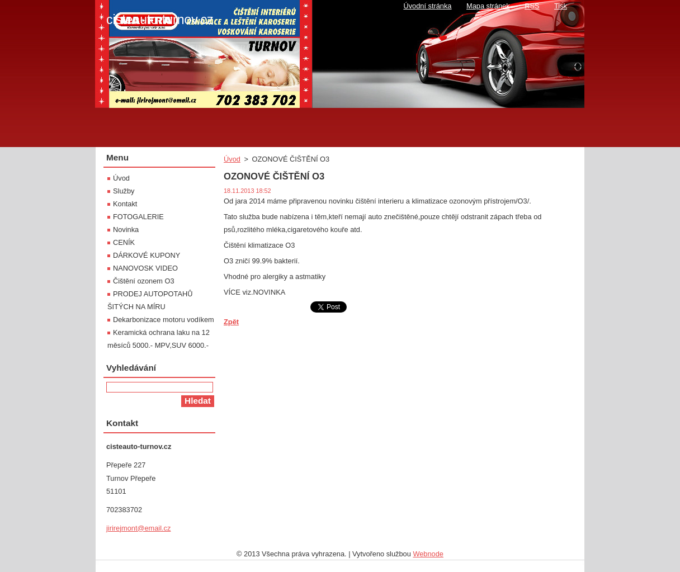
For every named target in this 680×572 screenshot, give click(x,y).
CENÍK (124, 242)
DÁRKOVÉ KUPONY (146, 255)
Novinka (126, 229)
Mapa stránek (488, 6)
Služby (123, 191)
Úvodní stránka (427, 6)
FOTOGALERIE (138, 216)
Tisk (560, 6)
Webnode (428, 554)
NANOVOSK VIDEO (145, 268)
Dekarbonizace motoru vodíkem (163, 319)
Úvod (232, 159)
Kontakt (125, 204)
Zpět (231, 322)
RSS (532, 6)
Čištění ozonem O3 (143, 281)
